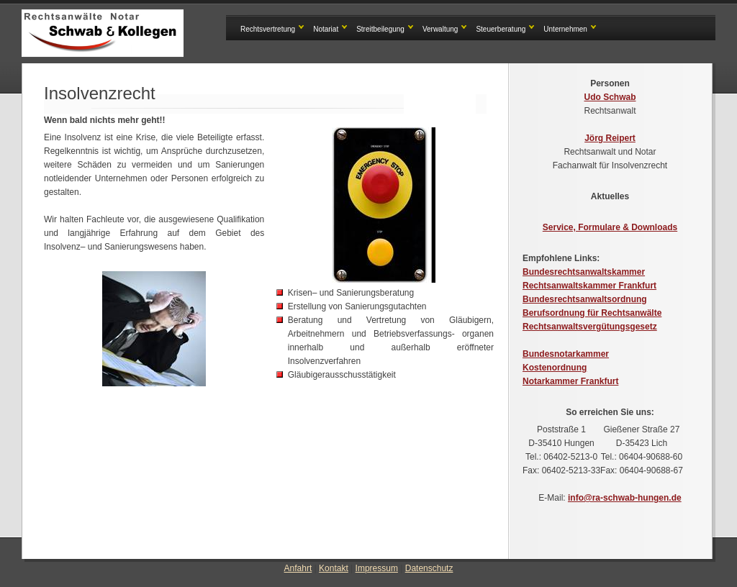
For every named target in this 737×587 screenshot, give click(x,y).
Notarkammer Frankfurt (570, 381)
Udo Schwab (610, 97)
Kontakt (333, 568)
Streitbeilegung (380, 29)
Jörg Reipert (610, 138)
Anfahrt (298, 568)
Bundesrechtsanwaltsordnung (585, 299)
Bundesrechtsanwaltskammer (584, 272)
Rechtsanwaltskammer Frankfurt (589, 286)
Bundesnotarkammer (566, 354)
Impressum (377, 568)
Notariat (325, 29)
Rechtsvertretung (267, 29)
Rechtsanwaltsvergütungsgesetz (590, 327)
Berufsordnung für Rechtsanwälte (592, 313)
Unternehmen (565, 29)
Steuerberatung (500, 29)
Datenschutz (429, 568)
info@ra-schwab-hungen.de (625, 498)
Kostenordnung (555, 368)
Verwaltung (440, 29)
